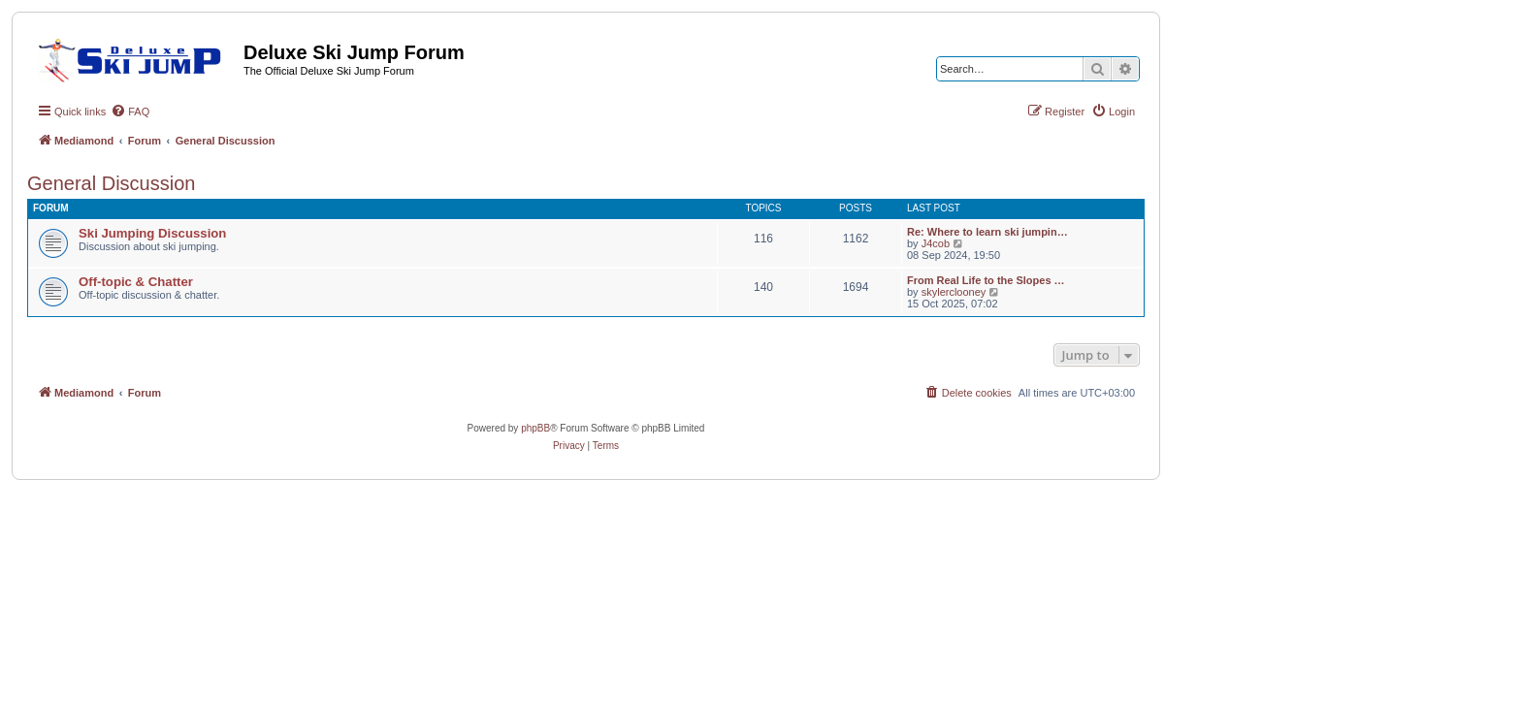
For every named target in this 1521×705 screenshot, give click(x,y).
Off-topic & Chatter (136, 281)
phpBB (535, 428)
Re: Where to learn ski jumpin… (987, 232)
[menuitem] (130, 111)
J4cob (936, 243)
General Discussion (111, 183)
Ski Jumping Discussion (152, 233)
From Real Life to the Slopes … (986, 280)
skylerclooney (954, 292)
